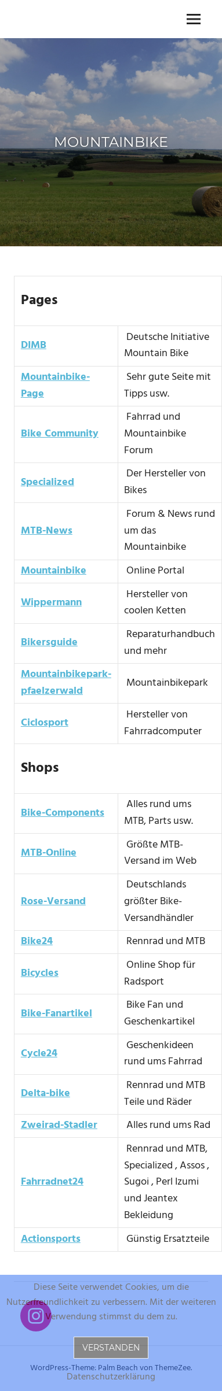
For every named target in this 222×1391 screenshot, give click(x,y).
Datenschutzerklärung (111, 1377)
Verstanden (111, 1347)
